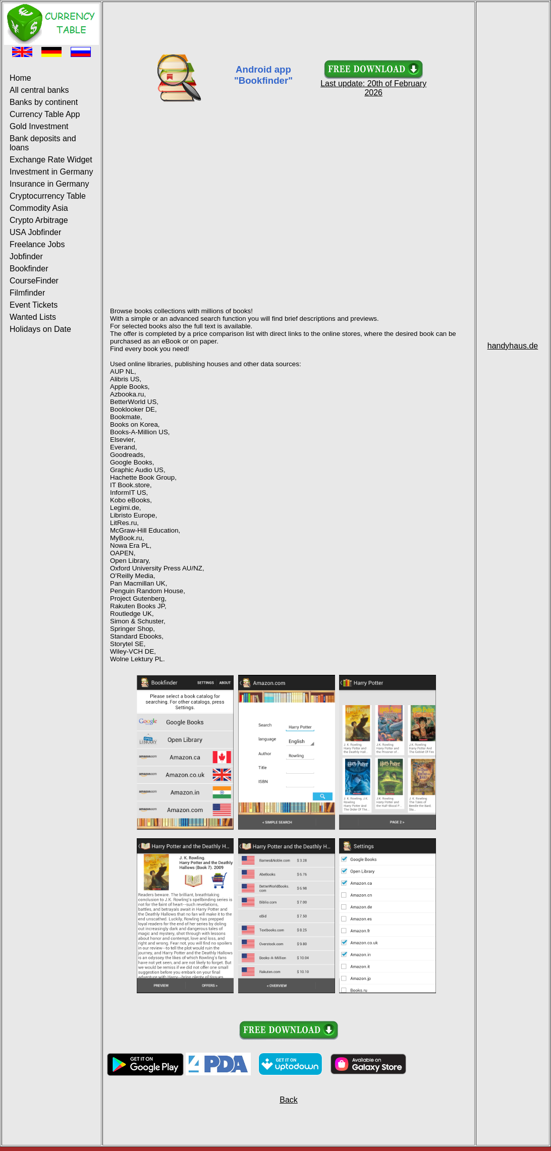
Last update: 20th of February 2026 (373, 84)
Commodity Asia (39, 208)
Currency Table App (45, 114)
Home (20, 78)
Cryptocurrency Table (48, 196)
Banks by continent (44, 102)
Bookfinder (29, 268)
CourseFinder (34, 280)
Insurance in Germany (49, 184)
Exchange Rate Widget (51, 159)
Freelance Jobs (37, 244)
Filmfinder (27, 293)
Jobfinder (26, 256)
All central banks (39, 90)
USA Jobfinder (35, 232)
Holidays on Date (40, 329)
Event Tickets (34, 305)
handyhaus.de (512, 345)
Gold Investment (39, 126)
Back (289, 1100)
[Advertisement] (288, 26)
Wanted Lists (33, 317)
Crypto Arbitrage (39, 220)
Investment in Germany (51, 171)
